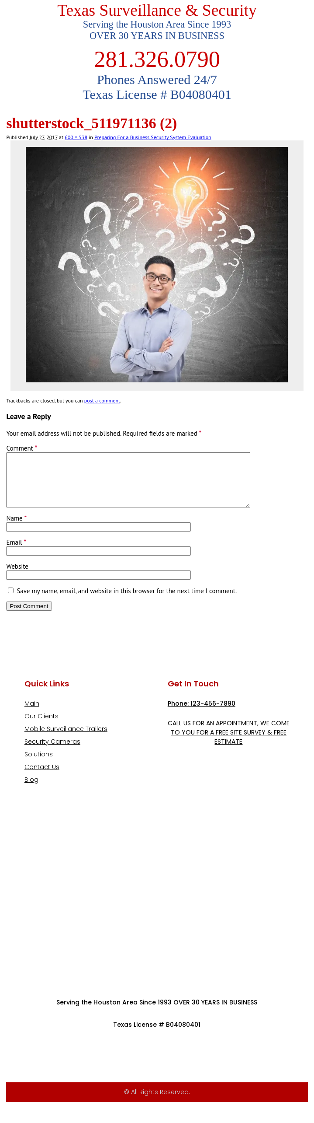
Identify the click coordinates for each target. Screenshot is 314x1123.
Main (31, 714)
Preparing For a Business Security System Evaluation (152, 137)
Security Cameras (52, 752)
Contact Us (41, 777)
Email (16, 553)
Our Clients (41, 726)
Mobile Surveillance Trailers (65, 739)
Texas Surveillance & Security (157, 10)
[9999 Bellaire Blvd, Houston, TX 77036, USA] (157, 901)
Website (17, 577)
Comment (21, 448)
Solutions (38, 764)
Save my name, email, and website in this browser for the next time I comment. (127, 601)
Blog (31, 790)
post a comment (102, 400)
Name (16, 529)
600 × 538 (76, 137)
